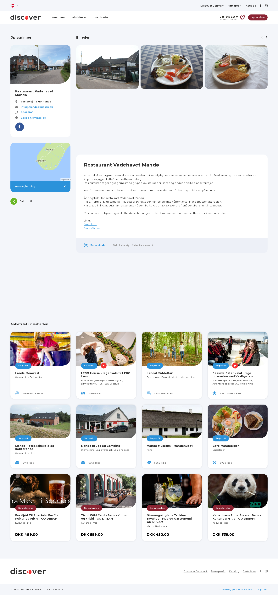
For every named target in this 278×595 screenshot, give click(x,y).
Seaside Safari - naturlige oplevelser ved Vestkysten (233, 374)
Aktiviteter (79, 17)
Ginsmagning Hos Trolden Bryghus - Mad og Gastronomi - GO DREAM (170, 519)
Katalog (251, 5)
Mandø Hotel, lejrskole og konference (34, 447)
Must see (58, 17)
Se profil (23, 365)
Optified (263, 589)
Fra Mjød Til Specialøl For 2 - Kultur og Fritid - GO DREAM (36, 517)
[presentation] (262, 37)
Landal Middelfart (160, 373)
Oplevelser (258, 17)
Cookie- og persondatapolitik (235, 589)
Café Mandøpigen (226, 446)
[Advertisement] (40, 234)
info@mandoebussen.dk (37, 107)
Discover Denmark (212, 5)
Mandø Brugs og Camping (100, 446)
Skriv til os (249, 571)
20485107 (27, 112)
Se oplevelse (25, 508)
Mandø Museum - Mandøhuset (170, 446)
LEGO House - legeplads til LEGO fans (106, 374)
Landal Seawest (27, 373)
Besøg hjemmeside (33, 117)
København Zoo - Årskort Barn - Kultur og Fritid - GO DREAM (237, 517)
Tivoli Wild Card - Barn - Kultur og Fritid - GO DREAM (104, 517)
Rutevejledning (40, 186)
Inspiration (101, 17)
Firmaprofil (235, 5)
